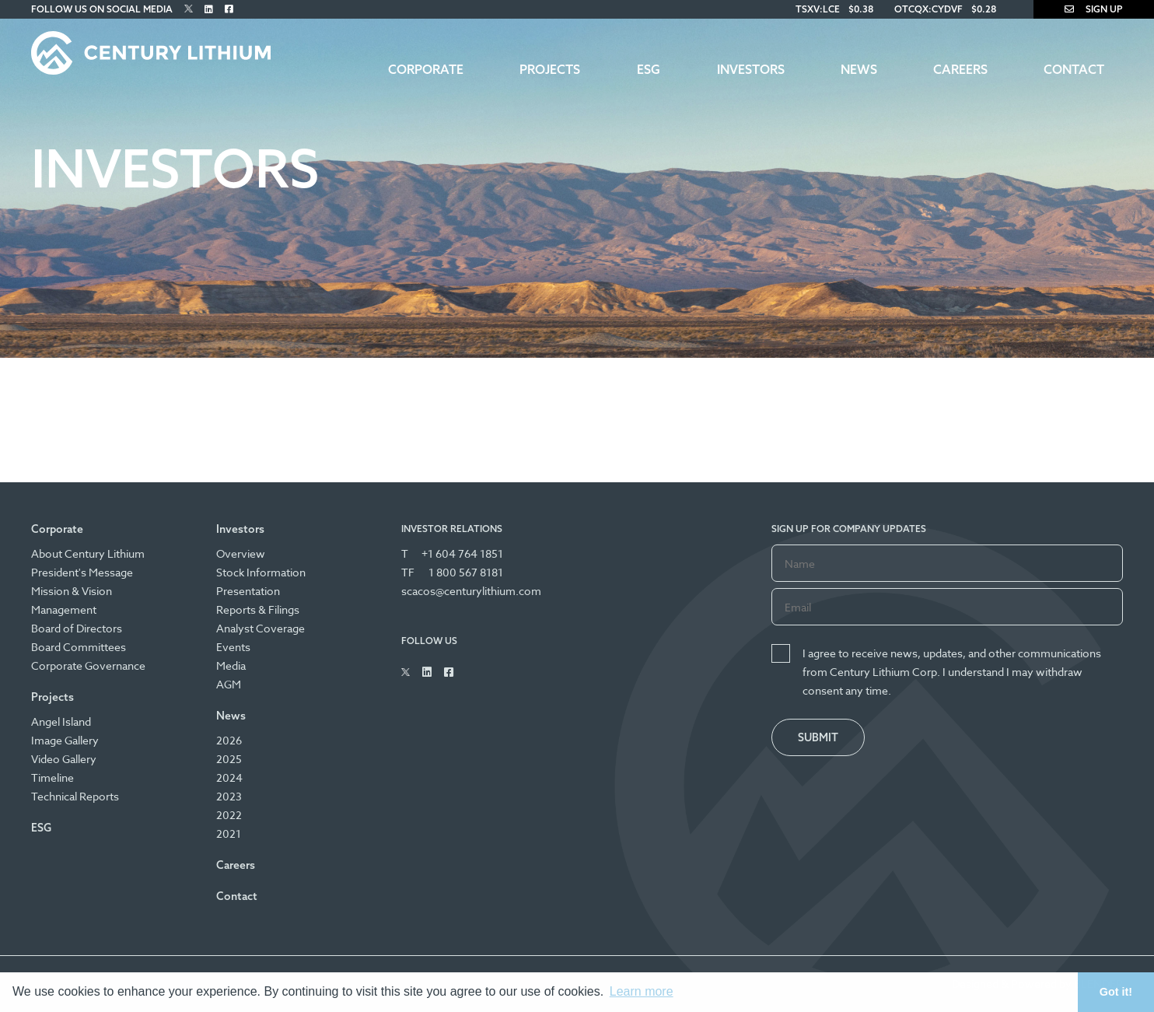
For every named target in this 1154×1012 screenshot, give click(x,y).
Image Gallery (65, 740)
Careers (960, 69)
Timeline (52, 777)
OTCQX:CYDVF (928, 9)
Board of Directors (76, 628)
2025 (229, 758)
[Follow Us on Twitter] (188, 9)
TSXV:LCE (818, 9)
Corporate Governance (88, 665)
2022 (229, 814)
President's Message (82, 572)
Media (231, 665)
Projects (549, 69)
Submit (818, 737)
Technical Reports (75, 796)
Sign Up (1094, 9)
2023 (229, 796)
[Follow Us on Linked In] (209, 9)
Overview (240, 553)
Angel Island (61, 721)
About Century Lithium (88, 553)
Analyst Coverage (260, 628)
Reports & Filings (257, 609)
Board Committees (78, 646)
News (859, 69)
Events (233, 646)
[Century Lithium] (151, 53)
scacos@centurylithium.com (471, 590)
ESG (648, 69)
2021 (228, 833)
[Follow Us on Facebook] (229, 9)
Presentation (248, 590)
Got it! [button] (1116, 992)
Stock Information (261, 572)
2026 (229, 740)
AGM (228, 684)
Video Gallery (63, 758)
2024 (229, 777)
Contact (1074, 69)
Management (63, 609)
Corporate (425, 69)
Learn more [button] (641, 991)
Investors (751, 69)
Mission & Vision (71, 590)
